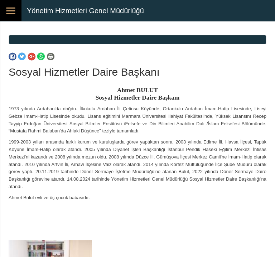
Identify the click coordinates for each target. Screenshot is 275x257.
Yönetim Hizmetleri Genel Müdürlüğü (85, 11)
